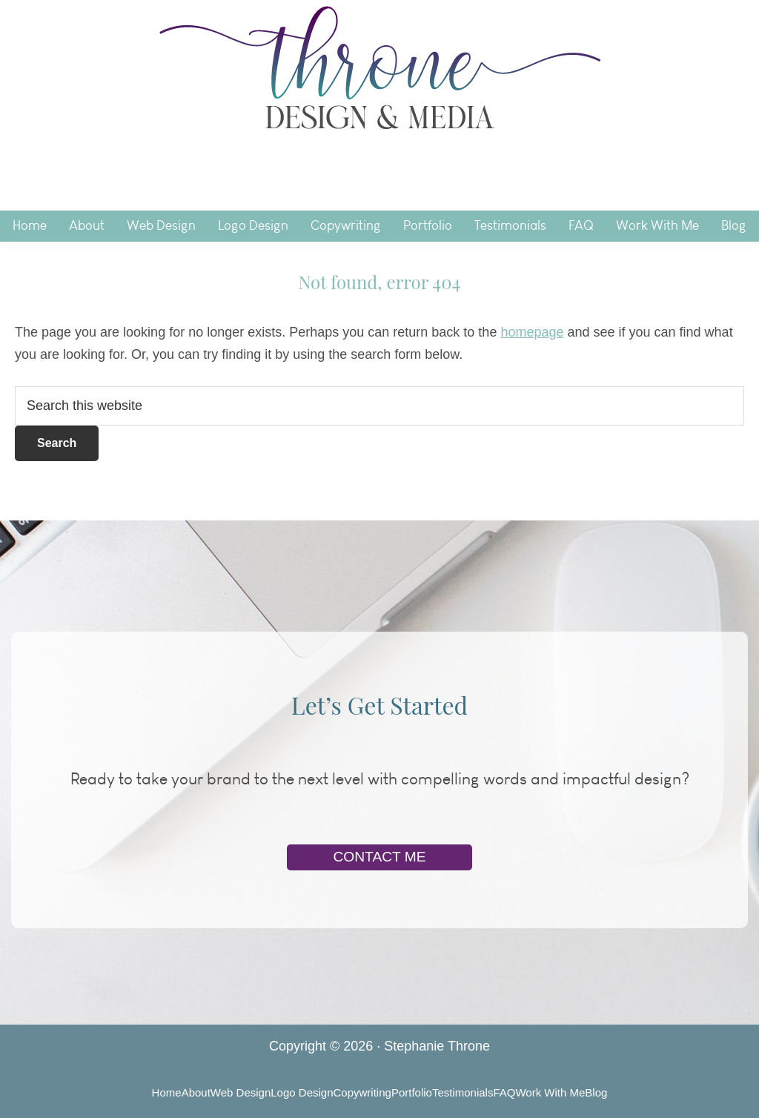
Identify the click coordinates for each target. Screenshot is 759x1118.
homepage (531, 332)
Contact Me (379, 856)
